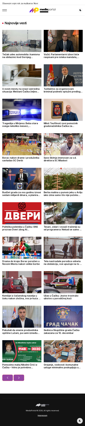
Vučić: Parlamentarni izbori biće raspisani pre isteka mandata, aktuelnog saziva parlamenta (61, 57)
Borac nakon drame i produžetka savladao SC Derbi (20, 159)
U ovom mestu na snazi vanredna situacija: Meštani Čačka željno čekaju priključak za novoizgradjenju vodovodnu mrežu (21, 93)
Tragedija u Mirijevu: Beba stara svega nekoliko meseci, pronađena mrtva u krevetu (20, 126)
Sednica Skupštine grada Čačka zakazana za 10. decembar (62, 331)
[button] (4, 10)
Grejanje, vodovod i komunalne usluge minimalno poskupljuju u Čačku (61, 367)
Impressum (42, 415)
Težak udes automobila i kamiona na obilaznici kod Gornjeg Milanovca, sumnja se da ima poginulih (21, 58)
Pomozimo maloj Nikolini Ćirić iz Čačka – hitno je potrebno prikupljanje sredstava (19, 367)
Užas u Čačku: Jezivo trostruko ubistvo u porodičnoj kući (61, 297)
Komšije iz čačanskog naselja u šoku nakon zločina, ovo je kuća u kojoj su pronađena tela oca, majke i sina (21, 299)
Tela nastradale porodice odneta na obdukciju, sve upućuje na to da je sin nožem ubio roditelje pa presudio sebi (63, 265)
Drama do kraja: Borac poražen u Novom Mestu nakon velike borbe (21, 262)
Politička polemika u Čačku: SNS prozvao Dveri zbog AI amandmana (20, 229)
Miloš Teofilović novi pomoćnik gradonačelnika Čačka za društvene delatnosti (61, 126)
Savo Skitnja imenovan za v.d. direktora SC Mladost (60, 159)
